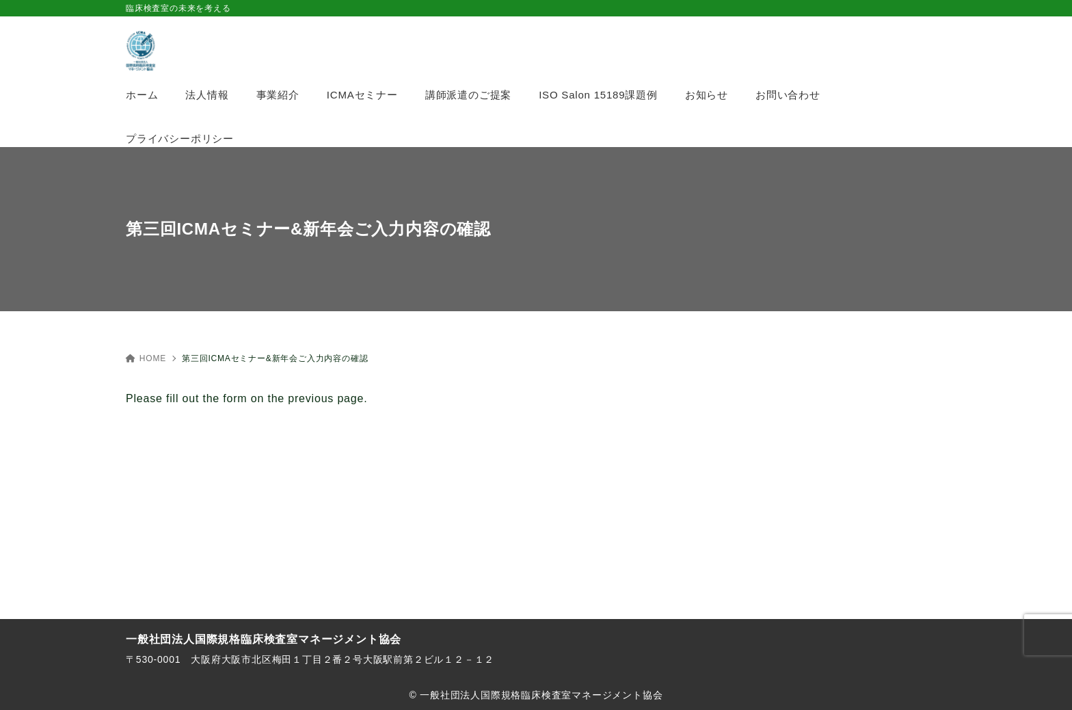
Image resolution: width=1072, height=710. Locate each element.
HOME (146, 358)
